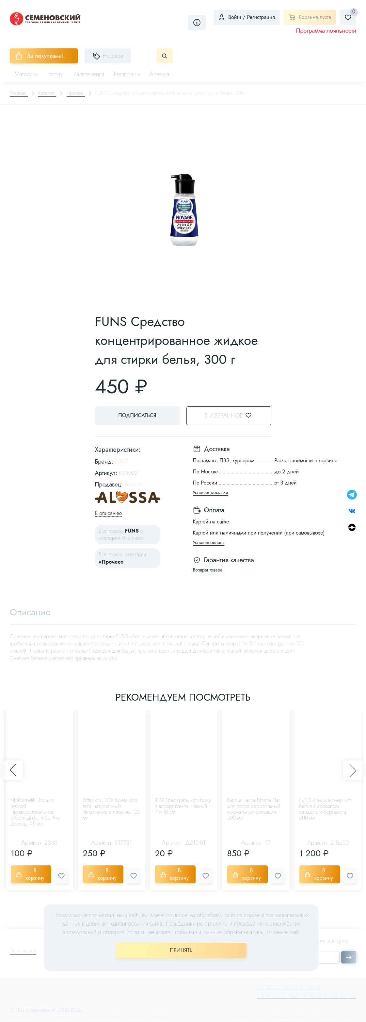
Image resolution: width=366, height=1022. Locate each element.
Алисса (133, 484)
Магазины (27, 74)
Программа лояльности (326, 30)
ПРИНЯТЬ (181, 950)
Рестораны (127, 74)
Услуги (55, 74)
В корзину (30, 874)
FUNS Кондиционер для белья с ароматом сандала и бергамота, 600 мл (326, 809)
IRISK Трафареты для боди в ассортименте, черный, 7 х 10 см (183, 806)
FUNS (121, 461)
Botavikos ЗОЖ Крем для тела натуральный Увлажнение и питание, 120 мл (111, 809)
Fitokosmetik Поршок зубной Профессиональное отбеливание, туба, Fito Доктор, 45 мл (35, 811)
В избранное (232, 415)
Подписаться (137, 415)
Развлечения (88, 74)
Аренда (159, 74)
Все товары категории (122, 558)
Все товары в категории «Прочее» (121, 534)
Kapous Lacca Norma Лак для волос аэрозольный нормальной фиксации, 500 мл (254, 809)
